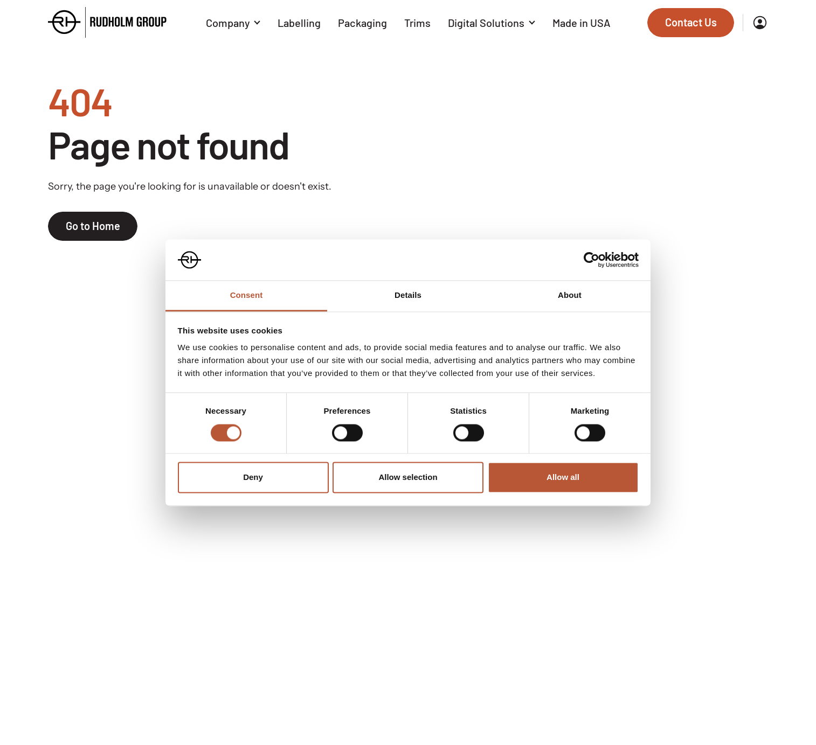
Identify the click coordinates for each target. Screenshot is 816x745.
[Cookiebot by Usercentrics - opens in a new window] (591, 260)
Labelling (299, 22)
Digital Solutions (491, 22)
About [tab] (570, 295)
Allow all (563, 477)
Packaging (362, 22)
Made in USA (581, 22)
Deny (253, 477)
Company (233, 22)
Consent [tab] (246, 295)
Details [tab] (408, 295)
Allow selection (407, 477)
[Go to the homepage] (107, 22)
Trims (417, 22)
